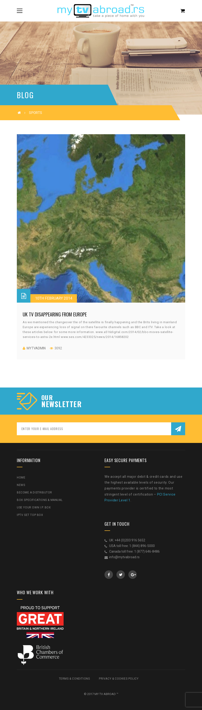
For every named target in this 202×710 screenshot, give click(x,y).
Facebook (109, 574)
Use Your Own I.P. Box (34, 507)
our (47, 398)
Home (21, 477)
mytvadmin (36, 348)
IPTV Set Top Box (30, 515)
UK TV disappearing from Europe (55, 314)
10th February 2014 (53, 298)
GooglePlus (132, 574)
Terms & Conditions (74, 678)
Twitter (121, 574)
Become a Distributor (34, 492)
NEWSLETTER (61, 404)
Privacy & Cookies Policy (118, 678)
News (21, 485)
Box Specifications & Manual (39, 500)
